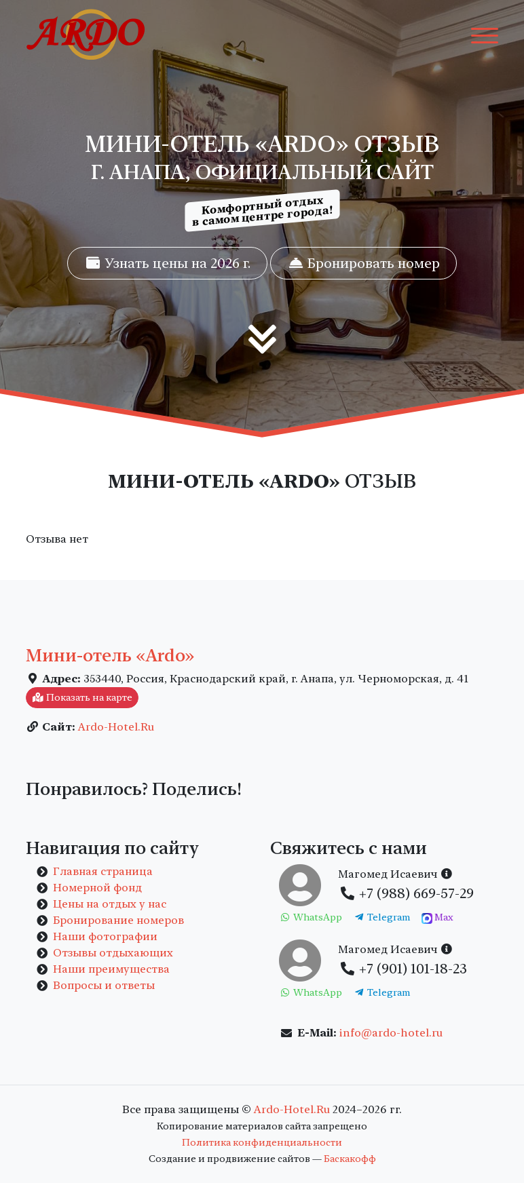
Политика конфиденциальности (262, 1142)
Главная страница (103, 871)
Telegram (382, 917)
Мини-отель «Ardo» (110, 655)
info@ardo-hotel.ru (391, 1032)
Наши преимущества (111, 969)
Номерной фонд (97, 887)
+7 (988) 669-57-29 (406, 893)
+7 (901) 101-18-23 (403, 969)
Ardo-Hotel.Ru (116, 726)
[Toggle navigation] (484, 34)
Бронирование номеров (118, 920)
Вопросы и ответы (104, 985)
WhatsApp (310, 917)
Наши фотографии (105, 936)
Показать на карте (82, 697)
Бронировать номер (363, 263)
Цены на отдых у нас (109, 903)
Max (437, 918)
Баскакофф (350, 1158)
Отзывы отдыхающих (113, 952)
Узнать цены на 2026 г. (167, 263)
